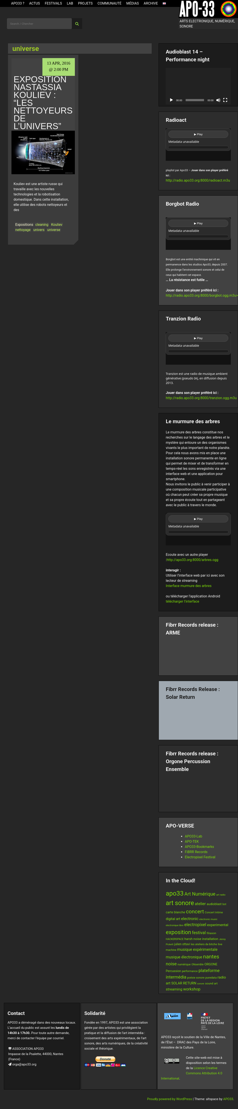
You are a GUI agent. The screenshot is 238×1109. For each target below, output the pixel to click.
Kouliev (56, 225)
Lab (70, 3)
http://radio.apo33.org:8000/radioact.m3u (198, 180)
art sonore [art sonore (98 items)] (180, 903)
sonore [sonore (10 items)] (200, 983)
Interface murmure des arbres (188, 586)
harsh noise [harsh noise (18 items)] (192, 939)
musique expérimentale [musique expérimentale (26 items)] (197, 949)
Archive (151, 3)
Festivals (53, 3)
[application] (198, 86)
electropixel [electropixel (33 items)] (195, 924)
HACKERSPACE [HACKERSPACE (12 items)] (174, 939)
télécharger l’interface (182, 601)
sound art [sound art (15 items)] (211, 983)
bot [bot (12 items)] (224, 904)
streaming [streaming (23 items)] (174, 989)
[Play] (171, 100)
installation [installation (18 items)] (210, 939)
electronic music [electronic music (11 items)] (208, 919)
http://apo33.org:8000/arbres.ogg (192, 560)
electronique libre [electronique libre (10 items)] (174, 925)
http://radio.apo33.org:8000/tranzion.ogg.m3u (201, 398)
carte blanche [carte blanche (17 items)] (175, 912)
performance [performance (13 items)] (190, 971)
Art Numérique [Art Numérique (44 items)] (199, 894)
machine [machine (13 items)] (171, 949)
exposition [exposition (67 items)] (178, 932)
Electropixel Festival (200, 857)
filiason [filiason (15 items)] (211, 933)
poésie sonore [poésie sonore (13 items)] (195, 977)
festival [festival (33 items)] (199, 932)
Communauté (110, 3)
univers (38, 230)
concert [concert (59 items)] (195, 911)
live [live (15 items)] (220, 944)
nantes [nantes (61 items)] (211, 956)
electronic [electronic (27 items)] (189, 918)
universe (53, 230)
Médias (132, 3)
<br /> (198, 144)
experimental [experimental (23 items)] (217, 925)
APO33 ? (17, 3)
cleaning (41, 225)
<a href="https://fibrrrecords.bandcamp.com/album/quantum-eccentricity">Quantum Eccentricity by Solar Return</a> (198, 718)
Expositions (24, 225)
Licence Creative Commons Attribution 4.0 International (191, 1073)
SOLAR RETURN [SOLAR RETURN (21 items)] (183, 983)
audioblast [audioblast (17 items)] (214, 904)
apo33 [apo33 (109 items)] (174, 893)
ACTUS (34, 3)
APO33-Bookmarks (199, 847)
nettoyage (23, 230)
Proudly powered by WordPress (170, 1099)
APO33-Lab (193, 836)
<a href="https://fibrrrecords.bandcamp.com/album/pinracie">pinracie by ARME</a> (198, 654)
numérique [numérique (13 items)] (184, 964)
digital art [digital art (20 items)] (173, 919)
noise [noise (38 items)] (171, 963)
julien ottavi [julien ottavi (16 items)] (182, 944)
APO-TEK (192, 841)
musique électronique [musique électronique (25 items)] (184, 957)
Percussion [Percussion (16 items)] (173, 971)
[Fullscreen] (225, 100)
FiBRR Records (196, 852)
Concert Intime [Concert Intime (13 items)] (214, 912)
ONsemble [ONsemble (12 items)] (197, 964)
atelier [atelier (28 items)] (200, 903)
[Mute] (218, 100)
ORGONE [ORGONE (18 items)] (210, 964)
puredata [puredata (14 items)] (211, 977)
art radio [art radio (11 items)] (220, 894)
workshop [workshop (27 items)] (191, 989)
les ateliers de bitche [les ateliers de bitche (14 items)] (204, 944)
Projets (85, 3)
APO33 (228, 1099)
